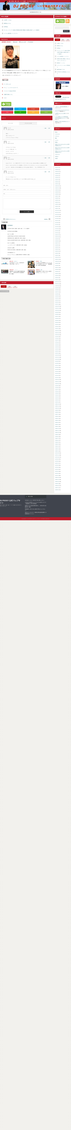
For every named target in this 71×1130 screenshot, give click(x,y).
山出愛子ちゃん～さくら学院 (60, 113)
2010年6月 (57, 391)
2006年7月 (57, 487)
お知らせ (15, 261)
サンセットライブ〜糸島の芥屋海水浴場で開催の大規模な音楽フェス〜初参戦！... (63, 52)
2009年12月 (57, 404)
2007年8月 (57, 461)
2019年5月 (57, 177)
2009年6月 (57, 416)
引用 (49, 128)
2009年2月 (57, 424)
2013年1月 (57, 328)
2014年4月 (57, 298)
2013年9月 (57, 312)
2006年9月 (57, 483)
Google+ (33, 108)
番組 (41, 261)
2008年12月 (57, 428)
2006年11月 (57, 479)
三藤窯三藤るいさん (8, 94)
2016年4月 (57, 249)
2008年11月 (57, 430)
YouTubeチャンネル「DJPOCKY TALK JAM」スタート (34, 500)
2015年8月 (57, 265)
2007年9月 (57, 459)
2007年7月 (57, 463)
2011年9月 (57, 361)
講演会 (56, 142)
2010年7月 (57, 389)
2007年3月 (57, 471)
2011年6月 (57, 367)
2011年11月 (57, 357)
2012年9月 (57, 336)
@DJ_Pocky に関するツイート (60, 99)
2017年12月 (57, 210)
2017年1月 (57, 232)
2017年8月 (57, 218)
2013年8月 (57, 314)
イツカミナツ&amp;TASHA (10, 91)
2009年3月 (57, 422)
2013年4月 (57, 322)
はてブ (46, 108)
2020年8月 (57, 169)
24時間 (3, 286)
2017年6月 (57, 222)
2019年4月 (57, 179)
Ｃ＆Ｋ (5, 97)
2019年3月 (57, 181)
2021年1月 (57, 167)
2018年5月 (57, 200)
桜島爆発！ (46, 219)
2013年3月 (57, 324)
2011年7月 (57, 365)
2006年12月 (57, 477)
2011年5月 (57, 369)
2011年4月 (57, 371)
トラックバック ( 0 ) (28, 123)
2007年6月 (57, 465)
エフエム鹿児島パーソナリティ (11, 33)
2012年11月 (57, 332)
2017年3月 (57, 228)
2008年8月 (57, 436)
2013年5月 (57, 320)
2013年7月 (57, 316)
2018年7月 (57, 196)
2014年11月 (57, 283)
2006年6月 (57, 489)
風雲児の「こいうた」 (61, 62)
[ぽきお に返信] (46, 157)
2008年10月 (57, 432)
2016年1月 (57, 255)
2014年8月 (57, 289)
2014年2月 (57, 302)
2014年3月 (57, 300)
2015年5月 (57, 271)
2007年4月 (57, 469)
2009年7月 (57, 414)
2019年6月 (57, 175)
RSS (33, 112)
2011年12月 (57, 355)
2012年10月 (57, 334)
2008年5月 (57, 442)
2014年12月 (57, 281)
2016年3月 (57, 251)
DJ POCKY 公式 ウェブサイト (10, 502)
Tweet (20, 108)
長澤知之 (6, 26)
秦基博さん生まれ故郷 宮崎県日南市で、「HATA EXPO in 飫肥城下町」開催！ (17, 272)
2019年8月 (57, 173)
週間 (9, 286)
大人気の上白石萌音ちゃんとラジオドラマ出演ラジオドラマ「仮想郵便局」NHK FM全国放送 (44, 264)
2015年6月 (57, 269)
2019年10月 (57, 171)
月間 (15, 286)
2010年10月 (57, 383)
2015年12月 (57, 257)
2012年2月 (57, 351)
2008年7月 (57, 438)
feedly (46, 112)
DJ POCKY (10, 225)
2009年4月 (57, 420)
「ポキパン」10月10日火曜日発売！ (61, 106)
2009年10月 (57, 408)
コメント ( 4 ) (10, 123)
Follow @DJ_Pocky (65, 97)
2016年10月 (57, 236)
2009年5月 (57, 418)
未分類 (56, 158)
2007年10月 (57, 457)
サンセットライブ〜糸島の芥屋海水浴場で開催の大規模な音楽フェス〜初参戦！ (22, 30)
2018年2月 (57, 206)
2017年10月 (57, 214)
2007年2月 (57, 473)
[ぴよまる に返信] (46, 128)
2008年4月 (57, 444)
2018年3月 (57, 204)
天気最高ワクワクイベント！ (10, 219)
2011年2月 (57, 375)
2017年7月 (57, 220)
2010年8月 (57, 387)
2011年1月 (57, 377)
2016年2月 (57, 253)
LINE (20, 112)
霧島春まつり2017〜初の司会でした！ (62, 121)
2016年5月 (57, 247)
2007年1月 (57, 475)
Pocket (7, 112)
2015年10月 (57, 261)
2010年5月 (57, 393)
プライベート (57, 154)
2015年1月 (57, 279)
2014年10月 (57, 285)
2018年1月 (57, 208)
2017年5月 (57, 224)
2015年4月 (57, 273)
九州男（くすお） (8, 20)
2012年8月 (57, 338)
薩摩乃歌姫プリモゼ (61, 69)
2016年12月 (57, 234)
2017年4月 (57, 226)
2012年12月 (57, 330)
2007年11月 (57, 455)
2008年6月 (57, 440)
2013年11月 (57, 308)
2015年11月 (57, 259)
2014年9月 (57, 287)
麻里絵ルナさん (7, 23)
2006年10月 (57, 481)
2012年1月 (57, 353)
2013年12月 (57, 306)
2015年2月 (57, 277)
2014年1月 (57, 304)
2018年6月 (57, 198)
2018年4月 (57, 202)
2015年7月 (57, 267)
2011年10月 (57, 359)
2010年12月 (57, 379)
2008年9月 (57, 434)
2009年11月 (57, 406)
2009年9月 (57, 410)
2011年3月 (57, 373)
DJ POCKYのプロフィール (35, 12)
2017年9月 (57, 216)
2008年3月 (57, 446)
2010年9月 (57, 385)
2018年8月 (57, 194)
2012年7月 (57, 340)
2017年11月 (57, 212)
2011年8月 (57, 363)
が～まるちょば (7, 84)
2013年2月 (57, 326)
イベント (16, 269)
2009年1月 (57, 426)
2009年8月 (57, 412)
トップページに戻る (4, 291)
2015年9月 (57, 263)
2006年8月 (57, 485)
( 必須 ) (5, 185)
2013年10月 (57, 310)
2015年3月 (57, 275)
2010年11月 (57, 381)
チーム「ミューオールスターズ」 (11, 87)
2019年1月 (57, 183)
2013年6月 (57, 318)
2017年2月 (57, 230)
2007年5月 (57, 467)
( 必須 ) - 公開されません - (9, 189)
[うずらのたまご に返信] (46, 171)
